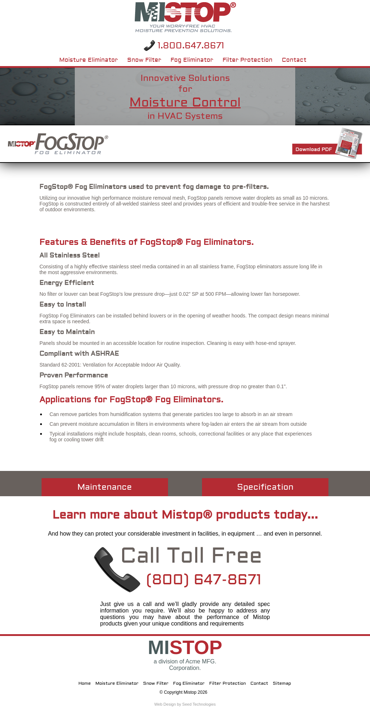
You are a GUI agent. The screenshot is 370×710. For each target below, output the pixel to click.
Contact (294, 58)
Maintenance (104, 487)
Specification (265, 487)
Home (84, 683)
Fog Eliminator (192, 58)
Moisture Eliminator (88, 58)
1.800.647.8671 (191, 45)
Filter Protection (247, 58)
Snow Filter (144, 58)
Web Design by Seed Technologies (185, 704)
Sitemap (282, 683)
